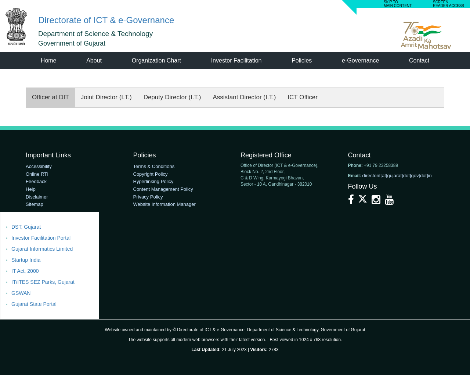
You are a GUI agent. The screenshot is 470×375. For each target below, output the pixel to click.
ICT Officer (303, 97)
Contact (419, 60)
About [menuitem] (94, 60)
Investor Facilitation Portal (40, 238)
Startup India (25, 260)
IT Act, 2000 (25, 271)
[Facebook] (351, 201)
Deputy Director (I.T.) (172, 97)
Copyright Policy (150, 174)
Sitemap (34, 204)
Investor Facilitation (236, 60)
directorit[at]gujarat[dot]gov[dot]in (397, 175)
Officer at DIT (50, 97)
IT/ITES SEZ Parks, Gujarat (43, 282)
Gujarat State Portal (34, 304)
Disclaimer (37, 197)
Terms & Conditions (154, 166)
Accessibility (39, 166)
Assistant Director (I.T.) (244, 97)
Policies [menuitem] (302, 60)
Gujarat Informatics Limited (42, 249)
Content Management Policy (163, 189)
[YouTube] (389, 201)
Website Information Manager (164, 204)
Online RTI (37, 174)
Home (49, 60)
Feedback (36, 181)
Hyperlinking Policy (153, 181)
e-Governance (360, 60)
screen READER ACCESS (448, 4)
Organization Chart (156, 60)
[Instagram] (377, 201)
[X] (363, 201)
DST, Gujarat (26, 227)
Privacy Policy (148, 197)
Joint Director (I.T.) (106, 97)
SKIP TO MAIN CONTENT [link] (398, 4)
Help (31, 189)
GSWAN (20, 293)
